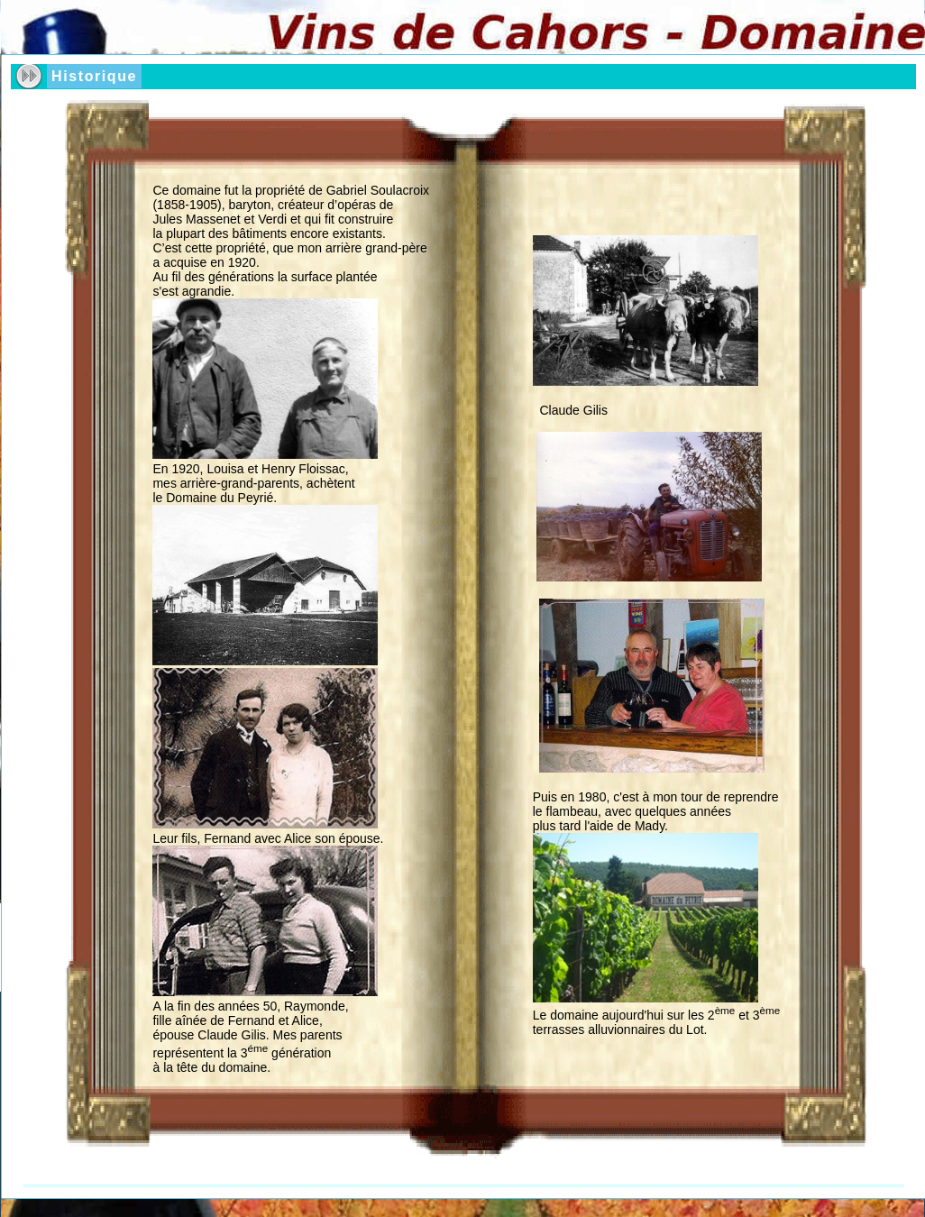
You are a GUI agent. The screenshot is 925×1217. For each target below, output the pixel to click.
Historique (94, 76)
